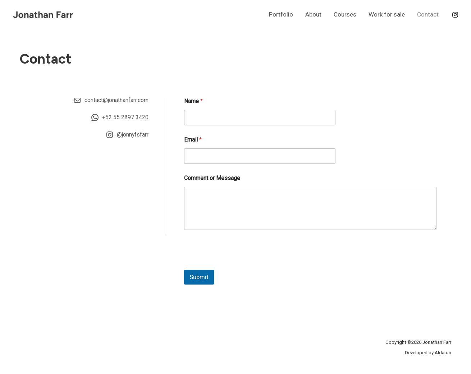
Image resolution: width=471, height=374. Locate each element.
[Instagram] (455, 14)
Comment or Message (212, 178)
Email (193, 139)
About (313, 14)
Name (193, 101)
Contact (428, 14)
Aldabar (443, 352)
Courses (345, 14)
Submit (199, 277)
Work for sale (387, 14)
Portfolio (281, 14)
